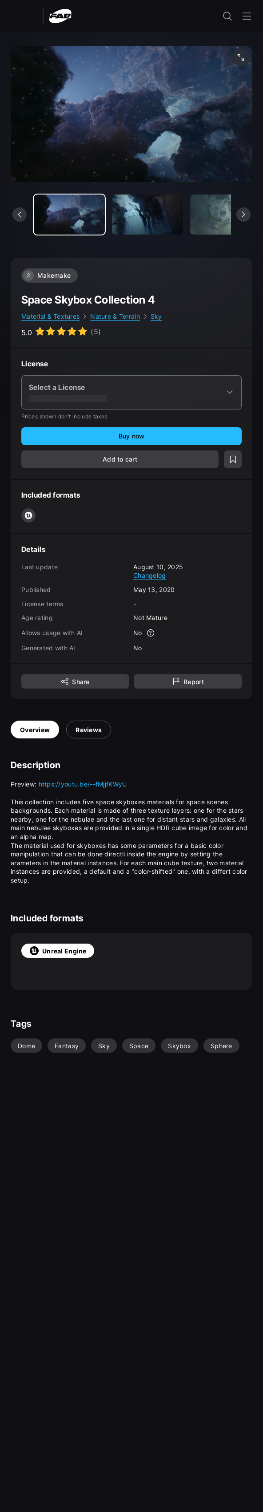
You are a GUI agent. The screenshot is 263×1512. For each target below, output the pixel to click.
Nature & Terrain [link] (114, 316)
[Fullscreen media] (241, 57)
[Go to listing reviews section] (61, 331)
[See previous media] (19, 214)
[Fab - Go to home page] (60, 15)
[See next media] (243, 214)
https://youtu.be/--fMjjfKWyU (83, 784)
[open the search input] (227, 16)
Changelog (149, 575)
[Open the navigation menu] (247, 16)
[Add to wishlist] (233, 459)
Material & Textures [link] (50, 316)
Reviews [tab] (89, 730)
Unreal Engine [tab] (58, 950)
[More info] (151, 633)
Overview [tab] (35, 730)
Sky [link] (156, 316)
